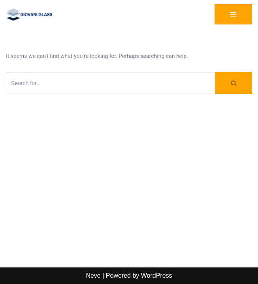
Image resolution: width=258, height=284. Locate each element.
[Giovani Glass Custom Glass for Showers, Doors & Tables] (29, 14)
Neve (93, 275)
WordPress (156, 275)
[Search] (110, 83)
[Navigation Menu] (233, 14)
